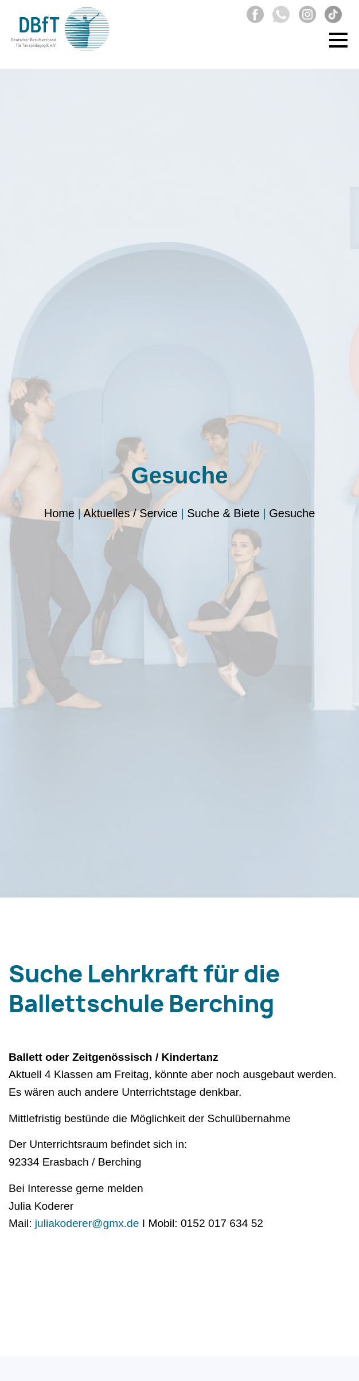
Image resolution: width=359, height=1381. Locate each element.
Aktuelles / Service (130, 513)
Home (59, 513)
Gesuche (292, 513)
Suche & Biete (223, 513)
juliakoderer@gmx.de (87, 1223)
